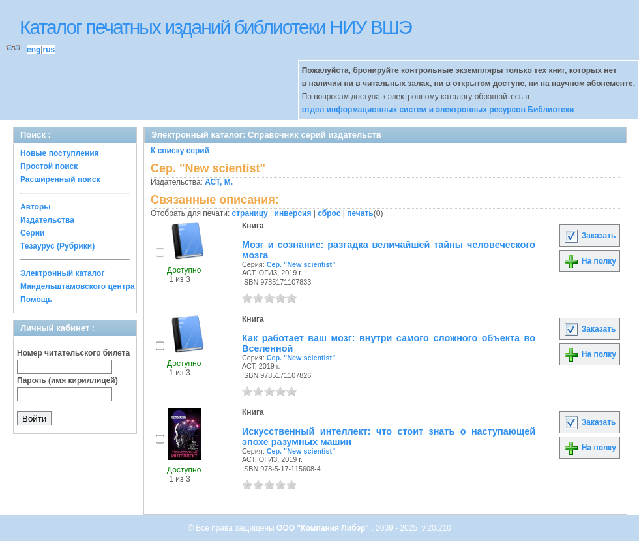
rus (48, 49)
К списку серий (180, 150)
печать (360, 213)
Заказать (589, 235)
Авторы (35, 206)
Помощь (36, 299)
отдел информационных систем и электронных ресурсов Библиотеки (438, 109)
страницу (250, 213)
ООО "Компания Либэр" (323, 528)
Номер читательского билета (73, 353)
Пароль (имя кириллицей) (67, 380)
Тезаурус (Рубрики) (57, 246)
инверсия (293, 213)
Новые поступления (59, 153)
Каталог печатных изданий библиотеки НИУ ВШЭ (215, 27)
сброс (329, 213)
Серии (32, 233)
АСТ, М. (219, 182)
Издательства (47, 219)
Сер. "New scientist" (301, 264)
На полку (589, 261)
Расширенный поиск (60, 179)
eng (33, 49)
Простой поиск (49, 166)
